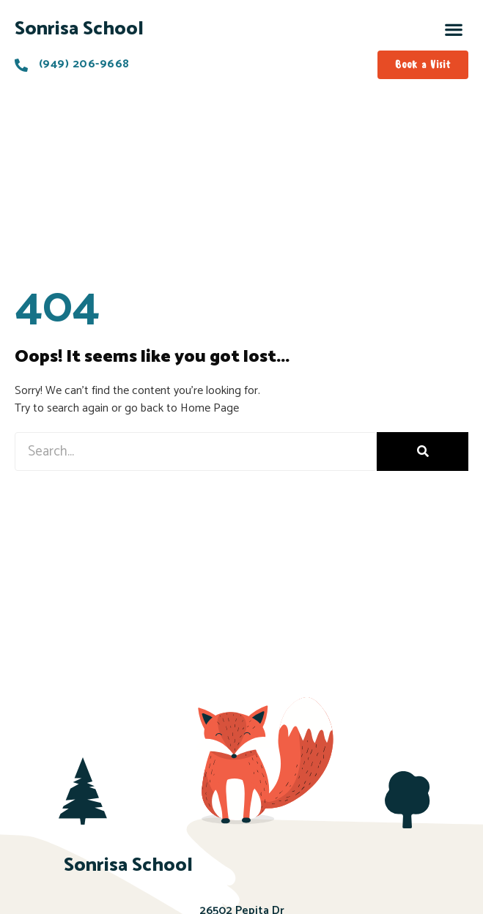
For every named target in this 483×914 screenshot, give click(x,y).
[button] (454, 29)
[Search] (422, 451)
